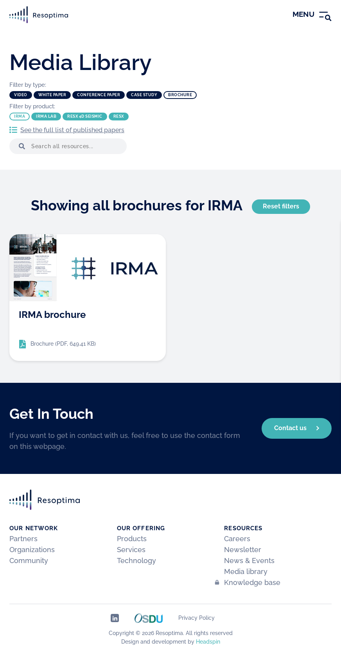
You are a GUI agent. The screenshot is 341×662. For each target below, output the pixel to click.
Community (28, 560)
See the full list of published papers (72, 130)
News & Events (249, 560)
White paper (52, 95)
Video (20, 95)
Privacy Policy (196, 618)
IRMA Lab (46, 116)
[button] (20, 146)
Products (132, 539)
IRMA (19, 116)
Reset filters (281, 206)
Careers (237, 539)
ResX (118, 116)
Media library (245, 571)
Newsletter (242, 549)
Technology (136, 560)
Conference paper (98, 95)
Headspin (208, 642)
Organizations (32, 549)
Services (131, 549)
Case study (144, 95)
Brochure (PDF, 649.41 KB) (63, 344)
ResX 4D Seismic (84, 116)
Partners (23, 539)
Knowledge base (252, 582)
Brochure (180, 95)
